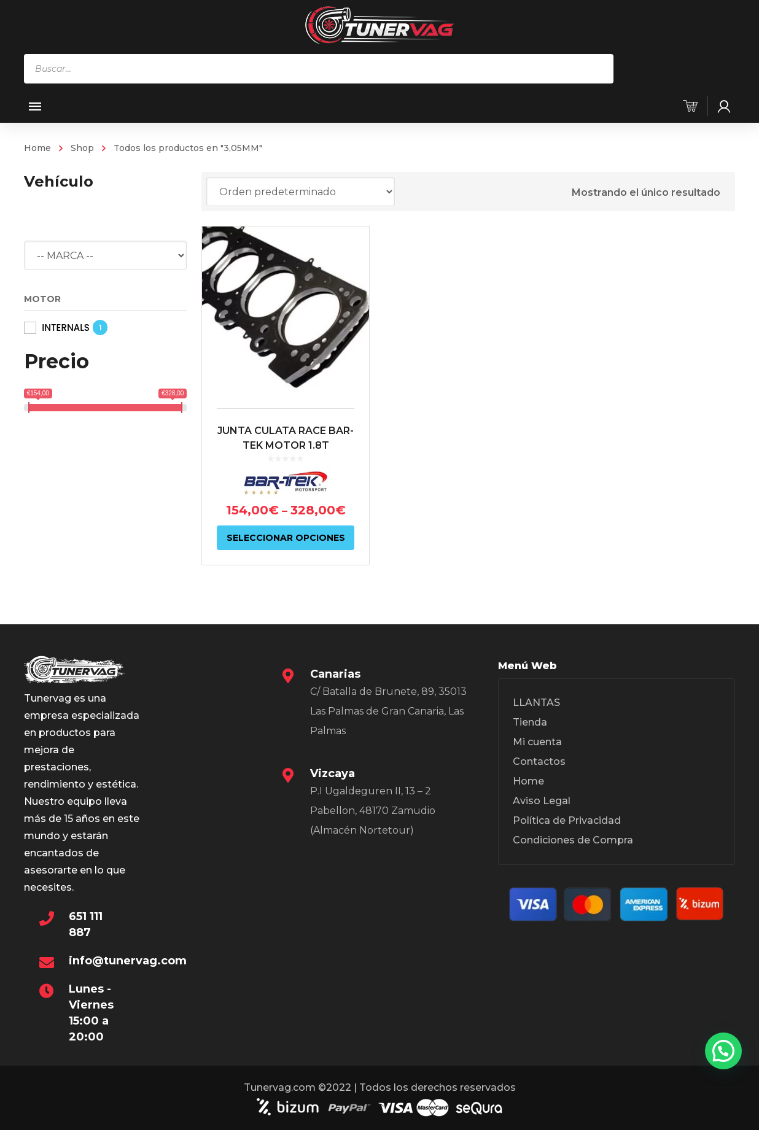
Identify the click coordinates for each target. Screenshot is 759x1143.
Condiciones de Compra (573, 840)
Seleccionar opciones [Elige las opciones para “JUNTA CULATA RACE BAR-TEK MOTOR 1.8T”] (286, 537)
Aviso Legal (541, 801)
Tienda (530, 722)
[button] (723, 1051)
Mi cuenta (537, 742)
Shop (82, 147)
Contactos (539, 761)
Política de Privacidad (567, 820)
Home (37, 147)
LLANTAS (536, 702)
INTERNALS (66, 327)
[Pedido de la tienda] (300, 191)
